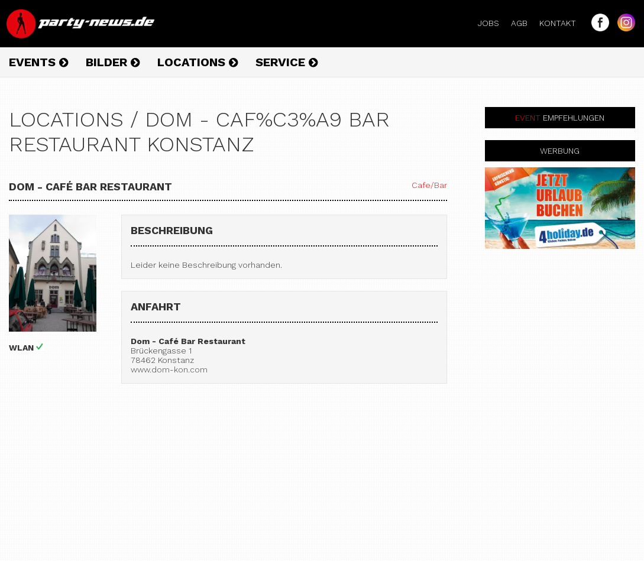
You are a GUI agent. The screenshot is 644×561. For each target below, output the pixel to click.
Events (38, 62)
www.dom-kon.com (169, 369)
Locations (197, 62)
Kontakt (562, 23)
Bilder (113, 62)
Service (286, 62)
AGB (524, 23)
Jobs (493, 23)
